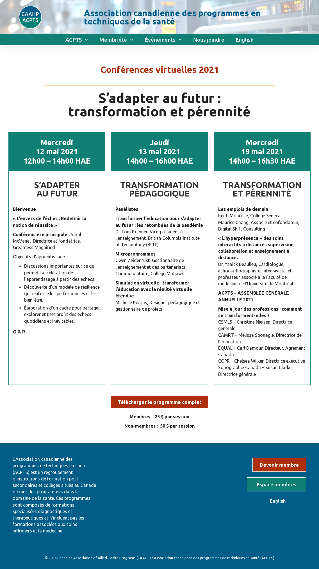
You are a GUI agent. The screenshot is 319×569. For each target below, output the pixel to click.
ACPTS (76, 39)
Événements (163, 39)
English (245, 39)
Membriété (116, 39)
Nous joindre (208, 39)
